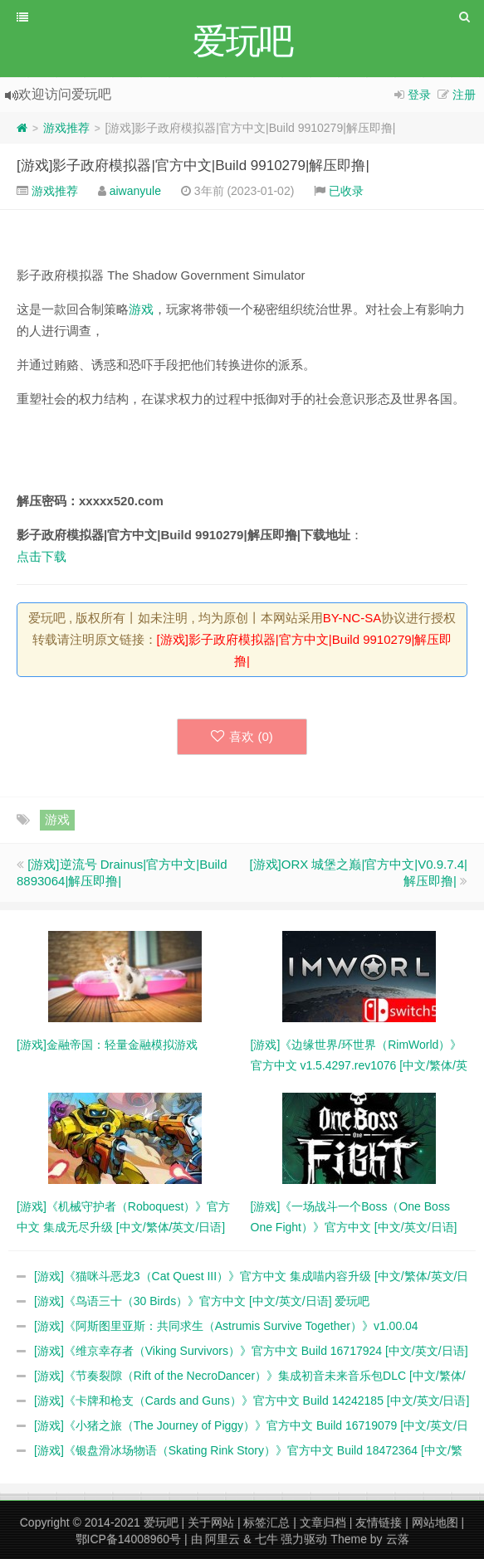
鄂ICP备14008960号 (129, 1539)
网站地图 (435, 1522)
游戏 (141, 309)
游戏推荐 (66, 127)
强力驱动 (304, 1539)
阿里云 (222, 1539)
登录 (419, 94)
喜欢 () (242, 736)
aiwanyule (135, 190)
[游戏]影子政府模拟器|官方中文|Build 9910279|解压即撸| (193, 165)
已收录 (346, 190)
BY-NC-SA (352, 618)
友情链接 (378, 1522)
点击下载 (41, 556)
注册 (464, 94)
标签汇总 (266, 1522)
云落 (397, 1539)
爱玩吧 (161, 1522)
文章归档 (323, 1522)
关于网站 (211, 1522)
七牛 (266, 1539)
